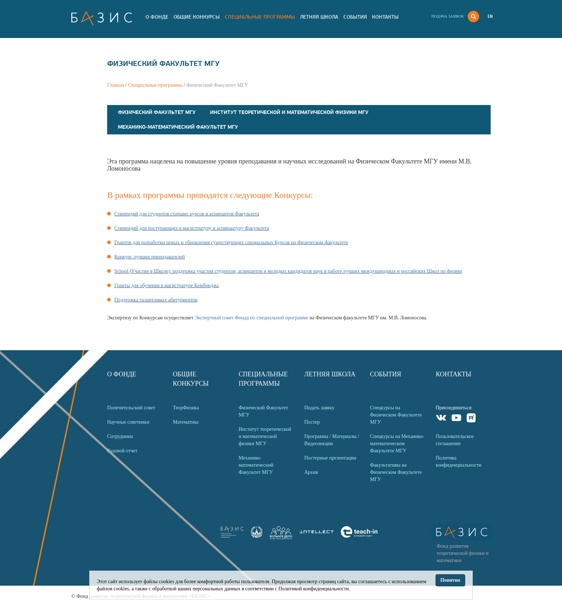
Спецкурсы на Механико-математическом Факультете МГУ (397, 443)
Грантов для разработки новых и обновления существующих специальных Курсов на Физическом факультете (231, 242)
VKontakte (441, 418)
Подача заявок (448, 16)
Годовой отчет (122, 450)
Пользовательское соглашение (455, 440)
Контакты (385, 17)
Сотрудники (120, 436)
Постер (312, 422)
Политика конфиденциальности (458, 461)
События (355, 17)
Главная (115, 85)
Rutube (471, 418)
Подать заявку (319, 407)
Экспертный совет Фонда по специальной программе (251, 317)
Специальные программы (260, 17)
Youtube (456, 418)
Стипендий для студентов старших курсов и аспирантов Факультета (186, 213)
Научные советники (128, 422)
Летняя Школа (319, 17)
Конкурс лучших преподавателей (149, 256)
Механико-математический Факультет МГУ (178, 127)
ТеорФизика (186, 407)
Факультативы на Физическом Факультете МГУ (396, 472)
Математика (186, 422)
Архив (311, 472)
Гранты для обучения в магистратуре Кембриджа (166, 285)
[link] (256, 536)
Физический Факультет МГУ (157, 112)
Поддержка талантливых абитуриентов (155, 300)
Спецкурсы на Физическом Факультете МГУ (396, 415)
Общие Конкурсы (196, 17)
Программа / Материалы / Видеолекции (331, 440)
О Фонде (157, 17)
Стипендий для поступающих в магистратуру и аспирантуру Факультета (191, 228)
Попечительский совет (131, 407)
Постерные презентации (330, 458)
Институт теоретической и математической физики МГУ (289, 112)
